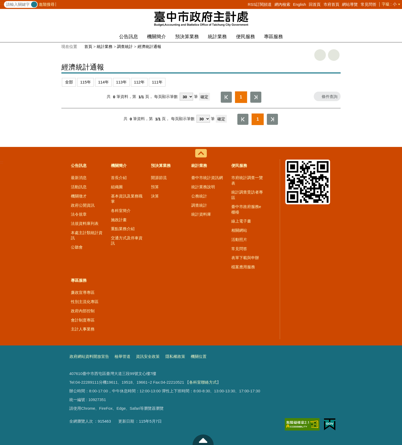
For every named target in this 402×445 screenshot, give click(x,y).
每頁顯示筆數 (166, 97)
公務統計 (199, 196)
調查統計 (125, 46)
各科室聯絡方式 (203, 382)
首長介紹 (119, 177)
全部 (69, 82)
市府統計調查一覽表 (247, 180)
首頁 (88, 46)
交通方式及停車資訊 (127, 240)
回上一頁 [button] (334, 55)
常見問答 (368, 4)
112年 (139, 82)
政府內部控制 (83, 311)
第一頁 (226, 97)
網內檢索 (282, 4)
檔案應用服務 (243, 267)
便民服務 (245, 36)
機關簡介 (156, 36)
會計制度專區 (83, 320)
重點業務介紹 (123, 228)
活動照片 (239, 239)
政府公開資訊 (83, 205)
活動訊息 (79, 187)
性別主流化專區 (85, 301)
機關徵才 (79, 196)
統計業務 (217, 36)
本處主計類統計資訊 (86, 235)
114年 (103, 82)
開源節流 (159, 177)
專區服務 (273, 36)
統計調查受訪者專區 (247, 195)
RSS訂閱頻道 (260, 4)
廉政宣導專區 (83, 292)
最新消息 (79, 177)
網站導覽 (350, 4)
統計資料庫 (201, 214)
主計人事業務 (83, 329)
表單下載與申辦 (245, 257)
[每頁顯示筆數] (186, 97)
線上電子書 (241, 221)
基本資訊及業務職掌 (127, 199)
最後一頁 (255, 97)
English (299, 4)
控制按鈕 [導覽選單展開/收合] (201, 153)
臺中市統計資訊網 (207, 177)
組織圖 (117, 187)
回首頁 (315, 4)
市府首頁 (331, 4)
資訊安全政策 (148, 356)
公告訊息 (128, 36)
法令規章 (79, 214)
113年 (121, 82)
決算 (155, 196)
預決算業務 (187, 36)
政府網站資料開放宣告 (89, 356)
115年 (85, 82)
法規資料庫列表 (85, 223)
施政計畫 (119, 219)
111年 (157, 82)
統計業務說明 (203, 187)
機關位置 (199, 356)
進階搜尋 (47, 4)
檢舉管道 (122, 356)
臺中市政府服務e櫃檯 (246, 209)
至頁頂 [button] (203, 439)
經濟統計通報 (149, 46)
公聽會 (77, 247)
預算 (155, 187)
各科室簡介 (121, 210)
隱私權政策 (175, 356)
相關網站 (239, 230)
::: (1, 3)
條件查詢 (329, 96)
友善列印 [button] (320, 55)
